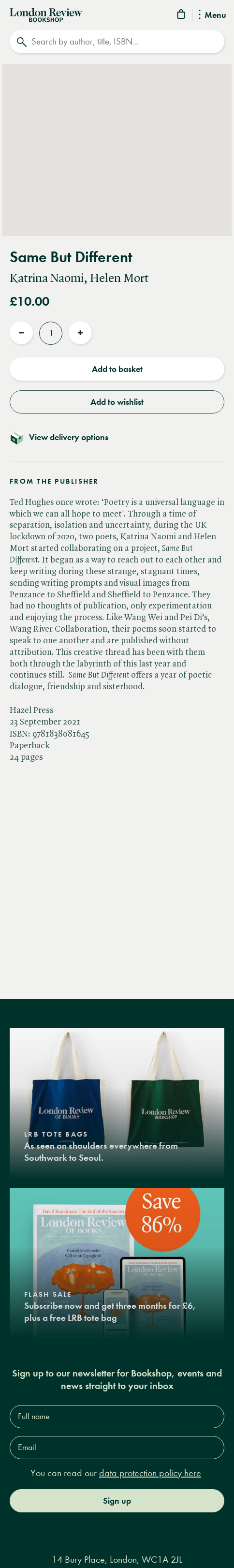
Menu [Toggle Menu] (212, 15)
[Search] (117, 41)
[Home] (46, 14)
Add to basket (117, 369)
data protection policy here (150, 1473)
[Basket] (182, 16)
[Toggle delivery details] (117, 437)
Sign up (117, 1500)
